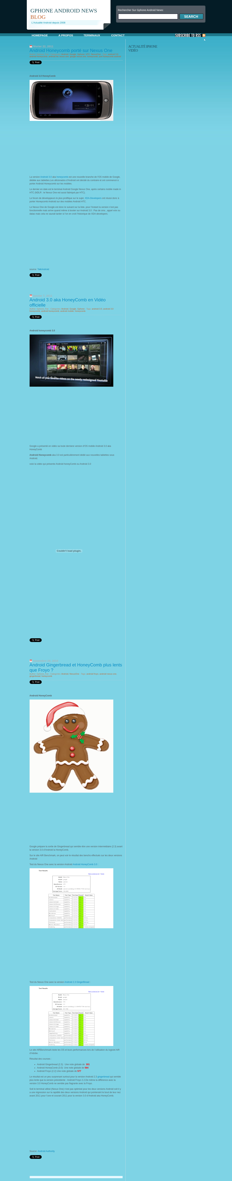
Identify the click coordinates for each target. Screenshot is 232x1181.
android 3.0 (113, 54)
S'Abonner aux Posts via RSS (190, 35)
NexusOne (96, 54)
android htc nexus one (59, 56)
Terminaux (92, 35)
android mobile (67, 311)
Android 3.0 (46, 177)
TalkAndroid (43, 269)
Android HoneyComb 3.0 (85, 864)
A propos (65, 35)
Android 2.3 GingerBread (77, 982)
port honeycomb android (110, 56)
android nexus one (108, 674)
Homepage (40, 35)
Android (64, 54)
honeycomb (92, 56)
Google (73, 54)
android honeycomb (39, 56)
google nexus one (78, 56)
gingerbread (35, 676)
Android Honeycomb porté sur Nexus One (71, 50)
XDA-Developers (93, 198)
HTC (88, 54)
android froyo (92, 674)
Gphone (80, 54)
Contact (117, 35)
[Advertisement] (70, 31)
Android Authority (46, 1151)
